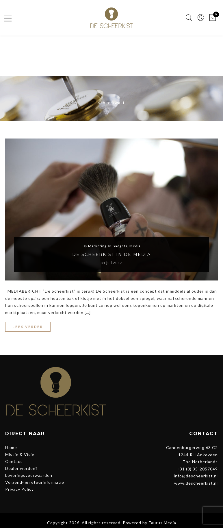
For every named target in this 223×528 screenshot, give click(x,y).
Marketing (97, 246)
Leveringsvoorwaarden (28, 475)
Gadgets (119, 246)
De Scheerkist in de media (111, 254)
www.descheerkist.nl (196, 483)
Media (135, 246)
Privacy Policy (19, 489)
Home (11, 447)
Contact (13, 461)
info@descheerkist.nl (196, 475)
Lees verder (28, 326)
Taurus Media (162, 522)
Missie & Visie (19, 454)
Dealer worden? (21, 468)
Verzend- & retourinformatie (34, 482)
